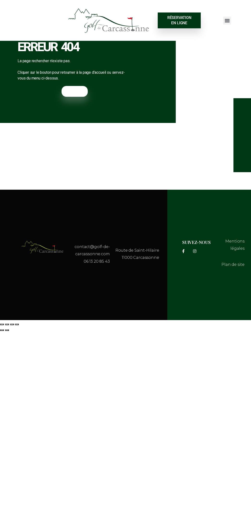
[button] (227, 20)
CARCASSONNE (29, 20)
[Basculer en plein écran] (7, 324)
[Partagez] (12, 324)
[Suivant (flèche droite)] (7, 330)
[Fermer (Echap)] (17, 324)
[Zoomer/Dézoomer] (2, 324)
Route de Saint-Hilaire (137, 250)
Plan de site (233, 264)
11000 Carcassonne (140, 257)
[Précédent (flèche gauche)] (2, 330)
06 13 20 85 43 (97, 261)
